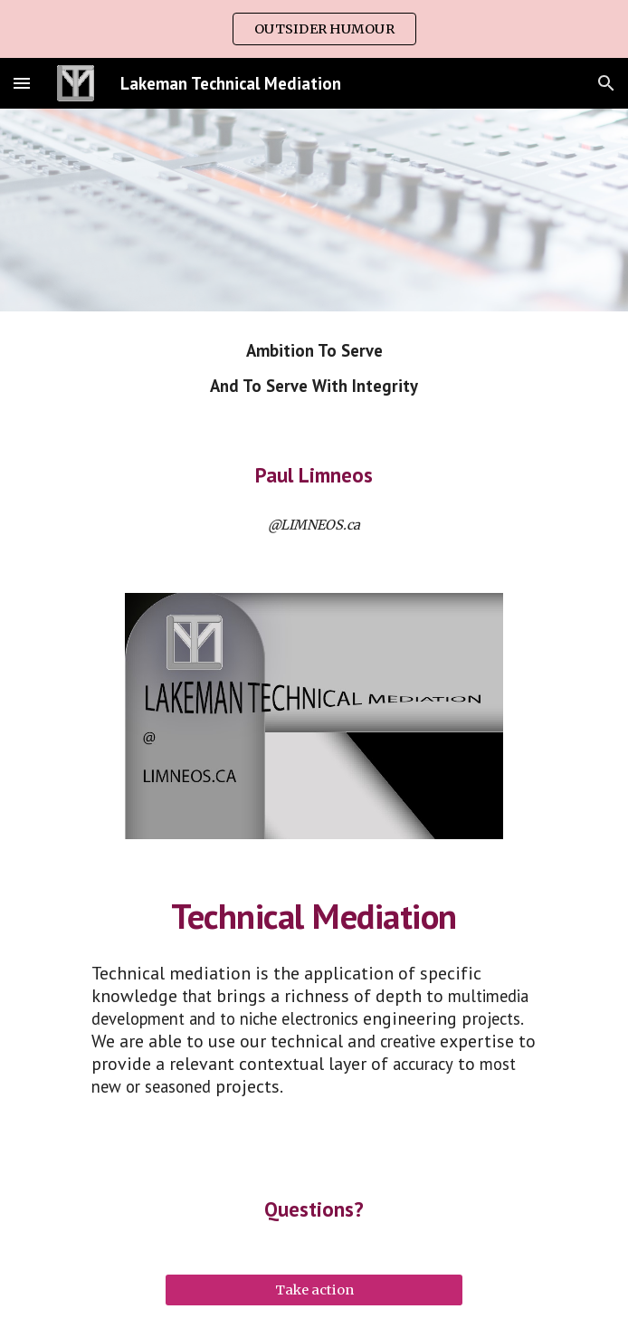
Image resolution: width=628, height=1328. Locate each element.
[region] (314, 29)
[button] (21, 83)
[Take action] (313, 1290)
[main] (313, 369)
